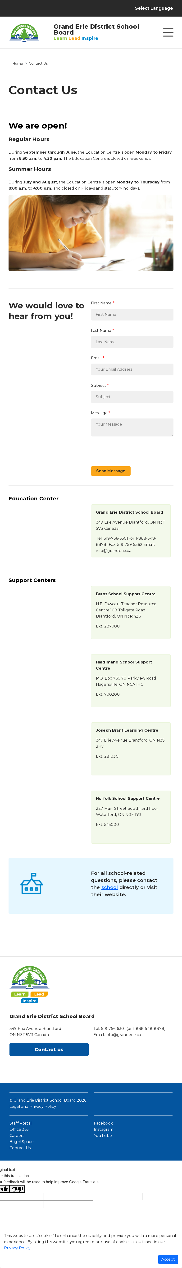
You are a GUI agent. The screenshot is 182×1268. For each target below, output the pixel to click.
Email (96, 358)
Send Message (110, 471)
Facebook (103, 1123)
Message (99, 413)
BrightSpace (21, 1141)
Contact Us (20, 1148)
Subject (98, 385)
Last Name (101, 330)
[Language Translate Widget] (158, 8)
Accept (168, 1259)
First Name (101, 303)
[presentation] (127, 449)
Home (17, 64)
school (109, 887)
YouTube (103, 1135)
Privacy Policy (17, 1248)
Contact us (49, 1049)
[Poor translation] (17, 1189)
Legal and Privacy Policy (32, 1106)
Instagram (103, 1129)
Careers (16, 1135)
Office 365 (19, 1129)
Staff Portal (20, 1123)
